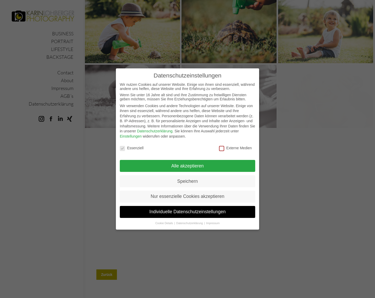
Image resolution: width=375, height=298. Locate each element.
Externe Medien (235, 144)
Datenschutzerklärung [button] (190, 219)
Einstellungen (131, 132)
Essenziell (131, 144)
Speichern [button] (187, 177)
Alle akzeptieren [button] (187, 161)
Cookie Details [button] (164, 219)
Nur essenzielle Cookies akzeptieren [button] (187, 192)
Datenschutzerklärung (154, 127)
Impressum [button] (213, 219)
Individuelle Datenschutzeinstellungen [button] (187, 207)
